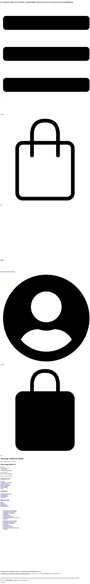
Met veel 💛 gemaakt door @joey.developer (10, 508)
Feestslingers (5, 514)
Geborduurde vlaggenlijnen (8, 512)
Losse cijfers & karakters (8, 516)
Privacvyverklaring (4, 486)
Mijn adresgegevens (5, 506)
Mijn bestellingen (4, 505)
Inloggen (2, 502)
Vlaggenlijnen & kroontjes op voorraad (11, 517)
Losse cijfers (3, 497)
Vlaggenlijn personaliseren (6, 493)
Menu (2, 260)
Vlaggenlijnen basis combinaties (9, 511)
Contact (2, 488)
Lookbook (3, 481)
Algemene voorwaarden (5, 485)
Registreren (3, 503)
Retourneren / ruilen (5, 483)
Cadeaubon (5, 518)
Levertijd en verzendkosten (6, 482)
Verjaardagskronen (4, 496)
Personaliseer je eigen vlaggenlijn (10, 510)
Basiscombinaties (4, 495)
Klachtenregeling (4, 487)
